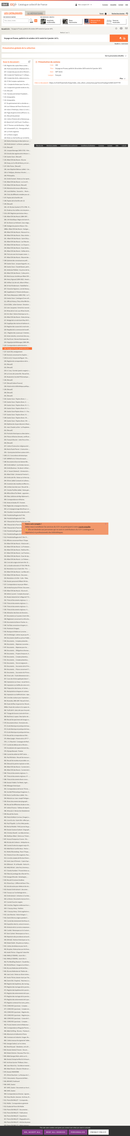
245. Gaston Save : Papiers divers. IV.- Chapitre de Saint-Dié (17, 408)
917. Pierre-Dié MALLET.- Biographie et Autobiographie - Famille (17, 1119)
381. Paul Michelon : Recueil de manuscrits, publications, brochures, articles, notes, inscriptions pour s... (17, 757)
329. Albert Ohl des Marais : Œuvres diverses (16, 591)
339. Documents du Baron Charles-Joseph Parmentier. (16, 622)
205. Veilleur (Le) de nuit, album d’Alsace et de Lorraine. (17, 282)
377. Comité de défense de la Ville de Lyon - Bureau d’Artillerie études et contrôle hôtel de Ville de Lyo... (16, 745)
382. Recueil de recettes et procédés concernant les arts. (17, 760)
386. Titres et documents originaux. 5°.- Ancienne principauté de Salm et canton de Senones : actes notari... (16, 773)
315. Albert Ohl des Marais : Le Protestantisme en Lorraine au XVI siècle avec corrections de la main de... (17, 547)
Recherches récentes (120, 13)
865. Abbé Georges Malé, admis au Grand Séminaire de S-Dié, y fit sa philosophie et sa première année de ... (16, 1056)
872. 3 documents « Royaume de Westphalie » (16, 1078)
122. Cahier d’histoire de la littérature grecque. (17, 119)
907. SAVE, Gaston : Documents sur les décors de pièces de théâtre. (17, 1088)
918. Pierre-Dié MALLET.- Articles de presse (17, 1122)
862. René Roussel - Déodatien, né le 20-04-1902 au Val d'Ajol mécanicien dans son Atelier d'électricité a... (17, 1047)
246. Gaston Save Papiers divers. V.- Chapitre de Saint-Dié (17, 411)
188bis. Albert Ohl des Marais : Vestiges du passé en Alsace (17, 229)
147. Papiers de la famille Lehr (13, 198)
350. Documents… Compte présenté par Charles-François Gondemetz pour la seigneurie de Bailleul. (16, 657)
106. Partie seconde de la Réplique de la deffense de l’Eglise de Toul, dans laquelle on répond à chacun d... (17, 69)
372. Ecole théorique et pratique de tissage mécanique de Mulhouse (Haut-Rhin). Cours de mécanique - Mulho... (17, 729)
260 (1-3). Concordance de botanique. (16, 455)
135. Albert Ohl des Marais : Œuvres (15, 160)
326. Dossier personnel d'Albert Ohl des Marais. (16, 581)
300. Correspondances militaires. (14, 499)
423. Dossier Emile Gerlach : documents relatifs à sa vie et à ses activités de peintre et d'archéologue (16, 889)
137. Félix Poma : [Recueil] (12, 166)
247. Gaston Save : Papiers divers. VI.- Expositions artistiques (16, 415)
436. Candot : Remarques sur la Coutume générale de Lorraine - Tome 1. (17, 930)
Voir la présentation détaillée (114, 56)
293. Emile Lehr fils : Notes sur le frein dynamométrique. (17, 477)
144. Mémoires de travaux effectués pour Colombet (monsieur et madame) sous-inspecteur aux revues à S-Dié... (16, 188)
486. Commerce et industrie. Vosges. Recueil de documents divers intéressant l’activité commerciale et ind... (17, 1037)
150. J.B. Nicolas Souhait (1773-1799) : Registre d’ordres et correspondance (17, 207)
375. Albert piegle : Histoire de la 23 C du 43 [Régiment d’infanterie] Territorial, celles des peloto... (17, 738)
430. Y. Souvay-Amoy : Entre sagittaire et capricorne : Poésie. (17, 911)
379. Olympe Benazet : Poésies (13, 751)
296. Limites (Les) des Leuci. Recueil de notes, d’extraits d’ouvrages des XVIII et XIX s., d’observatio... (17, 487)
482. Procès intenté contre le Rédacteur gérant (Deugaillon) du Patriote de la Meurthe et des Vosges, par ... (17, 1025)
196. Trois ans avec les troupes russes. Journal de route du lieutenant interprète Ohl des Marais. (17, 254)
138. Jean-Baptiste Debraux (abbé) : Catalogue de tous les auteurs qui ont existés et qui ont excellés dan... (17, 169)
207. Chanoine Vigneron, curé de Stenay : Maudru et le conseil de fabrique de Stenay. (17, 289)
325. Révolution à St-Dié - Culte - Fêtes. (16, 578)
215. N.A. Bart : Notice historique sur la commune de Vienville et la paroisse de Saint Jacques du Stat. (17, 314)
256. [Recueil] (8, 443)
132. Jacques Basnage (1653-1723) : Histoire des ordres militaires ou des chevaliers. (17, 150)
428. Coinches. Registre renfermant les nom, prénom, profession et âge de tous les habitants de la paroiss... (17, 905)
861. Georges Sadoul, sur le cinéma (15, 1043)
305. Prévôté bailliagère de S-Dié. (14, 515)
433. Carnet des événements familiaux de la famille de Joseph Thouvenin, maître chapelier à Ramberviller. (17, 921)
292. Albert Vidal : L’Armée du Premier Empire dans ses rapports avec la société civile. (17, 474)
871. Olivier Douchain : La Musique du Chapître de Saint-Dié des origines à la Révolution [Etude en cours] (17, 1075)
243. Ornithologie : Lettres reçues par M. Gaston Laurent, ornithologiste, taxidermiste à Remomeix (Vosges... (17, 635)
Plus (121, 78)
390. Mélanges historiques (12, 786)
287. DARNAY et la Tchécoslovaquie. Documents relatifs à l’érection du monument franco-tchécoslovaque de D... (16, 459)
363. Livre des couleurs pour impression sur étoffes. (17, 698)
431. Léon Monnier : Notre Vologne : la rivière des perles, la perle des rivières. (16, 915)
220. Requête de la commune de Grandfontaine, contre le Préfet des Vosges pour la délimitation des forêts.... (17, 330)
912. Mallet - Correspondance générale (16, 1103)
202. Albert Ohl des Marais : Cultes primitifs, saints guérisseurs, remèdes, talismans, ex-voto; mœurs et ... (17, 273)
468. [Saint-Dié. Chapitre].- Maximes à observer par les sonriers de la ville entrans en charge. (17, 981)
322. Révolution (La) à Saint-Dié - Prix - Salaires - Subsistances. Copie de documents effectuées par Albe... (17, 569)
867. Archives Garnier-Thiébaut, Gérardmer (16, 1062)
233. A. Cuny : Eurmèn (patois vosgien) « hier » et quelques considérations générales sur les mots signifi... (17, 370)
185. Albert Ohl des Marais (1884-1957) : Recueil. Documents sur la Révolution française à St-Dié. (16, 216)
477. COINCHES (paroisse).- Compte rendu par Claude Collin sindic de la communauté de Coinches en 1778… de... (17, 1009)
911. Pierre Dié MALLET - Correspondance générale (16, 1100)
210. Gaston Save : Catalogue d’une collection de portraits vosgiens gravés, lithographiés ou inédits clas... (17, 298)
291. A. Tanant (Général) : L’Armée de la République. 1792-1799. (17, 471)
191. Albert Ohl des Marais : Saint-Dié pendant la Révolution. (17, 238)
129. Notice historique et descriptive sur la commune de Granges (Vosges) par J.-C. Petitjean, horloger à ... (17, 141)
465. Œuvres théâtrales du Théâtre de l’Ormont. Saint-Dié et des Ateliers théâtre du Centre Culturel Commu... (16, 971)
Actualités (113, 5)
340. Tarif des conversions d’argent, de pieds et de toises (16, 625)
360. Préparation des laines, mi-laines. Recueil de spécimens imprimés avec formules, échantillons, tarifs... (17, 688)
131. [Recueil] (8, 147)
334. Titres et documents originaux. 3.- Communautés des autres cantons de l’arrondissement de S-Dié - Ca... (16, 606)
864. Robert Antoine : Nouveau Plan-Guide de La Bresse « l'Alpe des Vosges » (17, 1053)
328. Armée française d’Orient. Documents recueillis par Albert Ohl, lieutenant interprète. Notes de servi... (17, 587)
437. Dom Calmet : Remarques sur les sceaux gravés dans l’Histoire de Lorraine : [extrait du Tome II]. (17, 933)
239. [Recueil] (8, 389)
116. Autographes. (9, 100)
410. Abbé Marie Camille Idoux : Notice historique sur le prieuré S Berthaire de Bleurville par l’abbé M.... (17, 848)
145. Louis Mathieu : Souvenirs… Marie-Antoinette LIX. (17, 191)
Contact (120, 5)
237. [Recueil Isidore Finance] (13, 383)
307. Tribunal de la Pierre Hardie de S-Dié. (17, 521)
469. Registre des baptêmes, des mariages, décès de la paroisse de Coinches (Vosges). (17, 984)
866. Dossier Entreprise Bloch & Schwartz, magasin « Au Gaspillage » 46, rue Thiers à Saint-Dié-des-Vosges (17, 1059)
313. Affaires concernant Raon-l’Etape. (16, 540)
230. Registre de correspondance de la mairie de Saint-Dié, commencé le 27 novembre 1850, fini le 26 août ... (17, 361)
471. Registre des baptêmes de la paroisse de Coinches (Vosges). (17, 990)
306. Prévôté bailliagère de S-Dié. (14, 518)
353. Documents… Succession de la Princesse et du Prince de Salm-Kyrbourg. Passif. (17, 666)
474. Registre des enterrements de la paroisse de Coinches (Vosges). (17, 999)
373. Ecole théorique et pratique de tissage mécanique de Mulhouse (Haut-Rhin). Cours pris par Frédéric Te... (17, 732)
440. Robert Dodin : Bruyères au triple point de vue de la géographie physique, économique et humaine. (17, 943)
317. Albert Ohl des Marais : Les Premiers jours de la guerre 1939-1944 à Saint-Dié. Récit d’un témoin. (17, 553)
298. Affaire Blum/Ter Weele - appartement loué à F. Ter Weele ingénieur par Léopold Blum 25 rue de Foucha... (17, 493)
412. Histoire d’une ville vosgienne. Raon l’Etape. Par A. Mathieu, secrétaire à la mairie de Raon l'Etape (17, 855)
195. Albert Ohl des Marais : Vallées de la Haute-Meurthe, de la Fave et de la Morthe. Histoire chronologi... (17, 251)
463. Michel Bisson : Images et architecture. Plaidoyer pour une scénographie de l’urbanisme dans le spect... (17, 965)
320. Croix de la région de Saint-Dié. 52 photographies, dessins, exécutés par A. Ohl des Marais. (17, 562)
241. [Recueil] (8, 396)
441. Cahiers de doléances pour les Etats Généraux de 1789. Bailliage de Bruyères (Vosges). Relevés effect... (16, 946)
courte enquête (84, 526)
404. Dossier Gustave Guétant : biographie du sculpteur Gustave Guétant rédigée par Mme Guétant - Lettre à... (17, 830)
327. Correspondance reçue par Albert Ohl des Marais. (16, 584)
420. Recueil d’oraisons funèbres (14, 880)
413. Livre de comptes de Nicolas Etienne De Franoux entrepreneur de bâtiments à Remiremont (17, 858)
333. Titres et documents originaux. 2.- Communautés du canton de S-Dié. (16, 603)
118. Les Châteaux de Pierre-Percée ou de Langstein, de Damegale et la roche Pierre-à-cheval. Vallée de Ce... (17, 106)
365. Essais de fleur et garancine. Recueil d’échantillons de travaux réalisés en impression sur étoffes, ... (17, 704)
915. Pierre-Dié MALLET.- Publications (16, 1113)
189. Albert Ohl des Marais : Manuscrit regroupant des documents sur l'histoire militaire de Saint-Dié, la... (17, 232)
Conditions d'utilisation (88, 145)
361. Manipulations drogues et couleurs (16, 691)
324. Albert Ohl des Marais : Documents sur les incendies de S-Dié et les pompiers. (16, 575)
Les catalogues (13, 13)
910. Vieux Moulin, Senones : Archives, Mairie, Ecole (17, 1097)
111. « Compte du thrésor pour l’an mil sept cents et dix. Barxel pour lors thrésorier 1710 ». (17, 84)
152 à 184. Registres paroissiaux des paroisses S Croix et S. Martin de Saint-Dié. (16, 213)
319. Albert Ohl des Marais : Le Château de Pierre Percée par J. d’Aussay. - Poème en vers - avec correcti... (17, 559)
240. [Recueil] (8, 393)
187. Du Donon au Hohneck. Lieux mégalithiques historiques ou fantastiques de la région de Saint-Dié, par (17, 223)
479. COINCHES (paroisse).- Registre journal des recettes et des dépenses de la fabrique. (17, 1015)
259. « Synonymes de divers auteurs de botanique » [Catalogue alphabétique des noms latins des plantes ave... (17, 452)
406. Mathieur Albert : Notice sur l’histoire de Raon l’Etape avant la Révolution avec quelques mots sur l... (17, 836)
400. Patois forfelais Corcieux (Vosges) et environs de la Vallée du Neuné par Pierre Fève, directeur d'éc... (17, 817)
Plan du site (39, 145)
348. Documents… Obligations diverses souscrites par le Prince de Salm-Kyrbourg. (17, 650)
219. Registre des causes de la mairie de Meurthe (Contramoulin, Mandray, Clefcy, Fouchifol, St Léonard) (17, 326)
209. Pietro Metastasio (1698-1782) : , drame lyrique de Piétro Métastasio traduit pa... (17, 295)
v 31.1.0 (124, 145)
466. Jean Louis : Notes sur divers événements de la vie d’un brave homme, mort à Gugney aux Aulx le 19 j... (17, 974)
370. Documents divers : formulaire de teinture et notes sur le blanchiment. (16, 723)
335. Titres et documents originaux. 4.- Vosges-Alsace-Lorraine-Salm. (16, 610)
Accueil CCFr (6, 29)
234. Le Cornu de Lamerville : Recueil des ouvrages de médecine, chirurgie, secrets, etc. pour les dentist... (17, 374)
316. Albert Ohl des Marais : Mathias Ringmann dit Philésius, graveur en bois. (17, 550)
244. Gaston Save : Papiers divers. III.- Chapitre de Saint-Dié (17, 405)
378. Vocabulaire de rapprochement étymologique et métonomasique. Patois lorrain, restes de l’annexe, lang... (17, 748)
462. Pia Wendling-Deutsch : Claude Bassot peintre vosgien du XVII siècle (17, 962)
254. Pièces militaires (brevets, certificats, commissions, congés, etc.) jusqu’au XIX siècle (17, 437)
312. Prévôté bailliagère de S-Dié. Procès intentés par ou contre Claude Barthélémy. (16, 537)
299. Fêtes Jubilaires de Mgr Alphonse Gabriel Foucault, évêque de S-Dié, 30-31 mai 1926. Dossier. (17, 496)
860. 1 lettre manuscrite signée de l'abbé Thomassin (17, 1040)
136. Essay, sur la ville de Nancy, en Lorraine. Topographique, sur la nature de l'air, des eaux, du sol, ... (17, 163)
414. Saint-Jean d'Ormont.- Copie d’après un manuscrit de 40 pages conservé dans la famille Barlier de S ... (17, 861)
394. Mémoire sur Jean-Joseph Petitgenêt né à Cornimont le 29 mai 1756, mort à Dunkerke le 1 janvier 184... (17, 798)
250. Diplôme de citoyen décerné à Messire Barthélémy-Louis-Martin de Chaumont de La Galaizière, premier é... (17, 424)
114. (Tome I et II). (16, 94)
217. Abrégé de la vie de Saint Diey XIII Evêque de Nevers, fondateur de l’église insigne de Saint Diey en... (17, 320)
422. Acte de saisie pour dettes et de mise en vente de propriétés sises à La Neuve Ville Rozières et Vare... (17, 886)
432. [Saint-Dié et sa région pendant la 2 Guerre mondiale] (16, 918)
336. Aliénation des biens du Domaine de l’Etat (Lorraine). (16, 613)
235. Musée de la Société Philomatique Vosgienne (17, 377)
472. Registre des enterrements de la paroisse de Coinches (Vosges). (17, 993)
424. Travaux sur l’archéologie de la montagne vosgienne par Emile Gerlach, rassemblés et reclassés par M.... (16, 893)
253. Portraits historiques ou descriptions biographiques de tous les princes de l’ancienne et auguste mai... (17, 433)
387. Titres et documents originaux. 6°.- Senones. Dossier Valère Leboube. (17, 776)
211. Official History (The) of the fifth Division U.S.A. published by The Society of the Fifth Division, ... (17, 301)
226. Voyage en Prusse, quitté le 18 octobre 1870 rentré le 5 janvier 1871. (17, 348)
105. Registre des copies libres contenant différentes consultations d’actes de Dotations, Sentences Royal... (16, 65)
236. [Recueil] (8, 380)
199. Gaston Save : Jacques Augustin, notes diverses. (17, 264)
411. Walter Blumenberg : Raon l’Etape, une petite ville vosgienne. (17, 852)
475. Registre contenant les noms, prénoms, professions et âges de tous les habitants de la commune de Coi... (17, 1003)
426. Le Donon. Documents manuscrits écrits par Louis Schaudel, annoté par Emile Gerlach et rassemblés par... (17, 899)
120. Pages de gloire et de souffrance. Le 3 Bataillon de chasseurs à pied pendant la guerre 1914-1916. (17, 113)
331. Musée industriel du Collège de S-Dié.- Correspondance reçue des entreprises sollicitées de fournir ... (17, 597)
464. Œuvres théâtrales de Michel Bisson (16, 968)
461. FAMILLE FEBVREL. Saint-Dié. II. (15, 959)
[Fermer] (102, 524)
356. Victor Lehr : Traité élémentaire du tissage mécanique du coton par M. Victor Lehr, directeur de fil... (17, 676)
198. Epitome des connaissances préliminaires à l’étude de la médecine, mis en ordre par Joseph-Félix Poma (16, 260)
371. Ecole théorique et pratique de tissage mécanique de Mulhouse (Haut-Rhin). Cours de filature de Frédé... (17, 726)
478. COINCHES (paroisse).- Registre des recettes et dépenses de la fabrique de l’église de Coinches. (17, 1012)
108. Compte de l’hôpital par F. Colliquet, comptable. (17, 75)
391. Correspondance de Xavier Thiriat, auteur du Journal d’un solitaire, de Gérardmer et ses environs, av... (17, 789)
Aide (126, 5)
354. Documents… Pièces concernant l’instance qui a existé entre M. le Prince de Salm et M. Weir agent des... (17, 669)
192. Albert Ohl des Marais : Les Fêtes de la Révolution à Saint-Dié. (17, 242)
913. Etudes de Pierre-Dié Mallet (14, 1106)
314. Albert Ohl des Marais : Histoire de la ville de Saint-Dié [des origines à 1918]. (17, 543)
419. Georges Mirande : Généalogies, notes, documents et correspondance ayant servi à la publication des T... (16, 877)
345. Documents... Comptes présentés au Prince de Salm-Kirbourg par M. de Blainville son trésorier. (16, 641)
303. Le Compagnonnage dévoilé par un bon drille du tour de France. (17, 509)
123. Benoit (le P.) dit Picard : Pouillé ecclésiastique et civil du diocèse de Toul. (17, 122)
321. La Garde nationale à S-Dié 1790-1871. (17, 565)
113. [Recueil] (8, 91)
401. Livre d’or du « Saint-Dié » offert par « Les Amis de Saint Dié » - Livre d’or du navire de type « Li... (17, 820)
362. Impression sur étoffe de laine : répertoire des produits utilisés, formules (17, 694)
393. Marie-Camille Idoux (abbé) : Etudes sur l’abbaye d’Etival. (16, 795)
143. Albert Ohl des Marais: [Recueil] (15, 185)
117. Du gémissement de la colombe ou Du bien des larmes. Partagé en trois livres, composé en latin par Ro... (17, 103)
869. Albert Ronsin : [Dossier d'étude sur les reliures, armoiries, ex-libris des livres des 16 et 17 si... (17, 1069)
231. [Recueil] (8, 364)
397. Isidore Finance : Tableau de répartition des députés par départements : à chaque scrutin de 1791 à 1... (17, 808)
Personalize (78, 1132)
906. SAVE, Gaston (9, 1084)
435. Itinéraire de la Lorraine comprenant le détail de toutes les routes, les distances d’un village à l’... (17, 927)
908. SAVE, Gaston (9, 1091)
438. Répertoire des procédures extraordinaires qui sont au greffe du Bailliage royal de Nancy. (17, 937)
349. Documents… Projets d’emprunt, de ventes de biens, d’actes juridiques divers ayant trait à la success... (17, 654)
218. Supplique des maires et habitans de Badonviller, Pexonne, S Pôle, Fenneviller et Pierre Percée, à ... (17, 323)
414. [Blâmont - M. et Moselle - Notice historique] (17, 864)
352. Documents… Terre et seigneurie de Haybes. (16, 663)
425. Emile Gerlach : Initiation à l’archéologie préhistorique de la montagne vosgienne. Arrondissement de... (17, 896)
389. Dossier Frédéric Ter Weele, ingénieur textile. (16, 782)
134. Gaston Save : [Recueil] (12, 157)
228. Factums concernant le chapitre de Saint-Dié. (16, 355)
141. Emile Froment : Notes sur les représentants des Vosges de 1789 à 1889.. (17, 179)
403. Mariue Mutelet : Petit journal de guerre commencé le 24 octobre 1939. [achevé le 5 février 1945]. (17, 827)
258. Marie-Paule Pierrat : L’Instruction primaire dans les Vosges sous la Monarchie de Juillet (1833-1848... (17, 449)
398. (16, 811)
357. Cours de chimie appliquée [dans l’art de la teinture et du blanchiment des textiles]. (17, 679)
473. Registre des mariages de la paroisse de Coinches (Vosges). (17, 996)
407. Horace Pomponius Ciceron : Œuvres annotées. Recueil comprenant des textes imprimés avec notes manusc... (16, 839)
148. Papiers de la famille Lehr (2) (14, 201)
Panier (103, 13)
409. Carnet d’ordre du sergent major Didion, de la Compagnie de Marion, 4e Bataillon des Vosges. (17, 845)
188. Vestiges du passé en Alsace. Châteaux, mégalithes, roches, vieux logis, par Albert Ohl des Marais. (16, 226)
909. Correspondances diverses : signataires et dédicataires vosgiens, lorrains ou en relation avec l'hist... (17, 1094)
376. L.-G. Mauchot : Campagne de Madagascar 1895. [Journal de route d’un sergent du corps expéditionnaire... (17, 742)
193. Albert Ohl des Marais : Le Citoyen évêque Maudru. (17, 245)
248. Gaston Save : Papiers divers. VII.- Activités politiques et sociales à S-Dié (16, 418)
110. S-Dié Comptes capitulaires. (14, 81)
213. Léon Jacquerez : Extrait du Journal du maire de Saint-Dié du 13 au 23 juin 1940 (17, 308)
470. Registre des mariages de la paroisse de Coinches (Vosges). (17, 987)
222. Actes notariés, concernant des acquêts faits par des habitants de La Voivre (17, 336)
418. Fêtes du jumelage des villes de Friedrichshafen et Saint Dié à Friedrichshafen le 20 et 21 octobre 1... (17, 874)
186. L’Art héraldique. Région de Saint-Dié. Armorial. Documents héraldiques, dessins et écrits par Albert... (17, 220)
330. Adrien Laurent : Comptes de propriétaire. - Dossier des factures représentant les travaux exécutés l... (17, 594)
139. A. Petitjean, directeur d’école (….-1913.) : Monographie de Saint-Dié (17, 172)
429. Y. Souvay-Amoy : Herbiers (13, 908)
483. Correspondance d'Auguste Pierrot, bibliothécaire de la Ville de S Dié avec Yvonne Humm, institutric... (17, 1028)
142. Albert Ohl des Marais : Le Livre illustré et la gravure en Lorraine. (16, 182)
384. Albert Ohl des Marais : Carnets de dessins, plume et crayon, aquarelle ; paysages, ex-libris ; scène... (17, 767)
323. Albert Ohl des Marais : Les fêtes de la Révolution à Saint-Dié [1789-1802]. (17, 572)
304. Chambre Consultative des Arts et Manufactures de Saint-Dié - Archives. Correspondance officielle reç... (17, 512)
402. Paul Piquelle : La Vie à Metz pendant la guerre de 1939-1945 (17, 823)
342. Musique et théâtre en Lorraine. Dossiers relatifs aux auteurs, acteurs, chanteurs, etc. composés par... (16, 632)
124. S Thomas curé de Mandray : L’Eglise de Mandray (17, 125)
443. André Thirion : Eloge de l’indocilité (16, 952)
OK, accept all (32, 1132)
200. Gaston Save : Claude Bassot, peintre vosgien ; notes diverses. (17, 267)
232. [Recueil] (8, 367)
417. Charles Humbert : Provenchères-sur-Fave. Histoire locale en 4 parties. (17, 871)
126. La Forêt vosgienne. (11, 131)
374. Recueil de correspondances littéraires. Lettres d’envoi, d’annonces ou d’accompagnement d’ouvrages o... (16, 735)
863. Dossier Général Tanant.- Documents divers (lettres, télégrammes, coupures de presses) (16, 1050)
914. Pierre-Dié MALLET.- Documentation (16, 1110)
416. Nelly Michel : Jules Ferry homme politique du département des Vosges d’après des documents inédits (17, 867)
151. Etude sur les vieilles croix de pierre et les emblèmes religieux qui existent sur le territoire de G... (17, 210)
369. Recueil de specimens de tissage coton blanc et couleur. (17, 720)
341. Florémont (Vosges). (12, 628)
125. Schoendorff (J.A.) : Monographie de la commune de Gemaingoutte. (17, 128)
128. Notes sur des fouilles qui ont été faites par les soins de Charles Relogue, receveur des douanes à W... (17, 138)
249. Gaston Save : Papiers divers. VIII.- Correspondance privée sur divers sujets (17, 421)
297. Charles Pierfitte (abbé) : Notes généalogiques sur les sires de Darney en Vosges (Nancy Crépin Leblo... (17, 490)
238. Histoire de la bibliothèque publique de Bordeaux (17, 386)
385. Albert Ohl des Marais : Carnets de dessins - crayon (17, 770)
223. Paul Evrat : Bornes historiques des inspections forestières (17, 339)
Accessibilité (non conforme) (68, 145)
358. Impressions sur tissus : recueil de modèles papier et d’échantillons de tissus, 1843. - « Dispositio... (17, 682)
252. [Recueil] (8, 430)
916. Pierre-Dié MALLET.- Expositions (15, 1116)
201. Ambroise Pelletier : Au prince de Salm (17, 270)
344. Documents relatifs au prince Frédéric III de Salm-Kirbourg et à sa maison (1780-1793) (17, 638)
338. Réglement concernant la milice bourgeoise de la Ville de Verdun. (17, 619)
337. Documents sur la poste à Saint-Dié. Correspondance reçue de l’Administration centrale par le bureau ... (17, 616)
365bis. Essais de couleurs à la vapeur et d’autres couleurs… (17, 707)
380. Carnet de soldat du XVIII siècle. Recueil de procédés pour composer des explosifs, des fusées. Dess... (16, 754)
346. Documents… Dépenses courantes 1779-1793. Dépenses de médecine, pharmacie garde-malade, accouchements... (17, 644)
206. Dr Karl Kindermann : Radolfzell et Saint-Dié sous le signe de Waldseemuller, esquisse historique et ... (17, 286)
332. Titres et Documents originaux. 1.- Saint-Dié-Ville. (17, 600)
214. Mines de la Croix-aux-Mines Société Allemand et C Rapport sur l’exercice (17, 311)
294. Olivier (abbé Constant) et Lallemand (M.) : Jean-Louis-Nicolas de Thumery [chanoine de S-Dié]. (17, 481)
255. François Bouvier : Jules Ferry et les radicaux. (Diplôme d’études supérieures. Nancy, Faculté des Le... (17, 440)
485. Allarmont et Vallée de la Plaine (15, 1034)
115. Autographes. (9, 97)
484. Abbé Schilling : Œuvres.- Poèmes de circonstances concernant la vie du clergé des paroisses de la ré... (17, 1031)
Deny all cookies (55, 1132)
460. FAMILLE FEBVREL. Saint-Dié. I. (15, 955)
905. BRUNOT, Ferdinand (12, 1081)
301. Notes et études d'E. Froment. (14, 503)
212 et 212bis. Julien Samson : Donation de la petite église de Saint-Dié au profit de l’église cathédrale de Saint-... (17, 304)
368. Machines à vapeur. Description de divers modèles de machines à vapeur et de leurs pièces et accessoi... (17, 716)
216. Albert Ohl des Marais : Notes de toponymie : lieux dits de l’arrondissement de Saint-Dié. (17, 317)
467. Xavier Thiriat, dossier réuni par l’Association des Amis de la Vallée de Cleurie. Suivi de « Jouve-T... (17, 977)
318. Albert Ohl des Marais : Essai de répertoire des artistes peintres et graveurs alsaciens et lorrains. (17, 556)
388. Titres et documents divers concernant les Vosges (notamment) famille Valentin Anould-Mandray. (16, 779)
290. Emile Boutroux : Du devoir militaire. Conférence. (17, 468)
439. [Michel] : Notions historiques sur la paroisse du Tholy (17, 940)
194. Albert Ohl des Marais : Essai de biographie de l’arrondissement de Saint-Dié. (17, 248)
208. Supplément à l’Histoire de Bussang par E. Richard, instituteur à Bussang (17, 292)
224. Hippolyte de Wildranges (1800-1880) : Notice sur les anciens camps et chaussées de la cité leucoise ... (17, 342)
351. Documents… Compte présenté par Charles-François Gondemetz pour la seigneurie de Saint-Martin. (16, 660)
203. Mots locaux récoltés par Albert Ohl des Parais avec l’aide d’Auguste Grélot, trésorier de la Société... (17, 276)
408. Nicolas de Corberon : (17, 842)
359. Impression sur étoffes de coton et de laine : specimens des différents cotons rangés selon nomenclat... (17, 685)
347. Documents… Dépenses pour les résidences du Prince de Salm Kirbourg (16, 647)
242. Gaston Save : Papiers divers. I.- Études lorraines (16, 399)
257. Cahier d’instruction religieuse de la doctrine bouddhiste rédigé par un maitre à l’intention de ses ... (17, 446)
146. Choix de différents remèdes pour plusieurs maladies (17, 194)
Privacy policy (98, 1132)
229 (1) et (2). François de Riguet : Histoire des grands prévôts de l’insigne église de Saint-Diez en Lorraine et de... (16, 358)
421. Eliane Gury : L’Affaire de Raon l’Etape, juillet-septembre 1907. (17, 883)
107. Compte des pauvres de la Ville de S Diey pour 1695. (17, 72)
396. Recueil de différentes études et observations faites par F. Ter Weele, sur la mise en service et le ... (17, 804)
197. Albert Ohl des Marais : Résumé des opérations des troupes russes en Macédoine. (17, 257)
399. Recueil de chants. (11, 814)
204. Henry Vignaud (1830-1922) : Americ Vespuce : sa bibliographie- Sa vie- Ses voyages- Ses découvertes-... (17, 279)
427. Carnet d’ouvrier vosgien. (13, 902)
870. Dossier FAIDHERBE (11, 1072)
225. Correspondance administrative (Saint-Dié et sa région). (16, 345)
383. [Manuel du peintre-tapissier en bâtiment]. (17, 764)
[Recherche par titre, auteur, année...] (16, 21)
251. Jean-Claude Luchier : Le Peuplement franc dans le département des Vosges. (17, 427)
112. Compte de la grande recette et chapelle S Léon (17, 87)
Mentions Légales (52, 145)
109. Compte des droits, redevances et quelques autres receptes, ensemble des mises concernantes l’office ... (17, 78)
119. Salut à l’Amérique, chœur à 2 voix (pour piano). (17, 109)
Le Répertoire (35, 13)
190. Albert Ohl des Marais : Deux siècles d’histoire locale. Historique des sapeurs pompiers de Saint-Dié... (17, 235)
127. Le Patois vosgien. (11, 135)
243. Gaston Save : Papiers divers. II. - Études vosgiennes (16, 402)
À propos (105, 5)
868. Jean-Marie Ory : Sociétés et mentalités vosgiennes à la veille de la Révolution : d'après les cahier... (17, 1066)
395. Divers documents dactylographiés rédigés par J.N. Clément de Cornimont (16, 801)
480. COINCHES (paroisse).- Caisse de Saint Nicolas (17, 1018)
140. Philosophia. (9, 176)
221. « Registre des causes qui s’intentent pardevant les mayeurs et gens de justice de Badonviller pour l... (17, 333)
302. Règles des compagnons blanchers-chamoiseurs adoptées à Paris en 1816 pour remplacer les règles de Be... (16, 506)
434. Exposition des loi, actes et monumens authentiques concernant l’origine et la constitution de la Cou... (17, 924)
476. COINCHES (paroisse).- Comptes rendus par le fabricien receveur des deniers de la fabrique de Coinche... (16, 1006)
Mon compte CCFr (85, 5)
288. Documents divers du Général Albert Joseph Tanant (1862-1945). (16, 462)
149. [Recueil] (8, 204)
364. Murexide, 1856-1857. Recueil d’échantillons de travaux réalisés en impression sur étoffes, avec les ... (17, 701)
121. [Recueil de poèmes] (12, 116)
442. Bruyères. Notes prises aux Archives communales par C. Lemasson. (17, 949)
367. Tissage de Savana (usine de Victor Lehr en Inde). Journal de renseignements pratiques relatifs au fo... (17, 713)
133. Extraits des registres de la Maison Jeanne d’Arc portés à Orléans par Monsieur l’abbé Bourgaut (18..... (17, 154)
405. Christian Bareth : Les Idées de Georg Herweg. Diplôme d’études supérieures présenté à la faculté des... (17, 833)
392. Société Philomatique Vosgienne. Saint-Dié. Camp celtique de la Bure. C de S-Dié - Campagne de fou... (17, 792)
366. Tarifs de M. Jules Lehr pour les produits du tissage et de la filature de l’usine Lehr (17, 710)
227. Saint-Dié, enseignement (13, 352)
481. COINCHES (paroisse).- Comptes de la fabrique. (16, 1021)
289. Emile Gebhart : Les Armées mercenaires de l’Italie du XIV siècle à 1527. (17, 465)
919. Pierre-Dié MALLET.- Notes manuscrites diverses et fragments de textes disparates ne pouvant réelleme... (17, 1125)
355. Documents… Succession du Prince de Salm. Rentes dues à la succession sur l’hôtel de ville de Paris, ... (17, 672)
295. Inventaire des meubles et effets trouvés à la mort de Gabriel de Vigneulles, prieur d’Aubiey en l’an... (17, 484)
